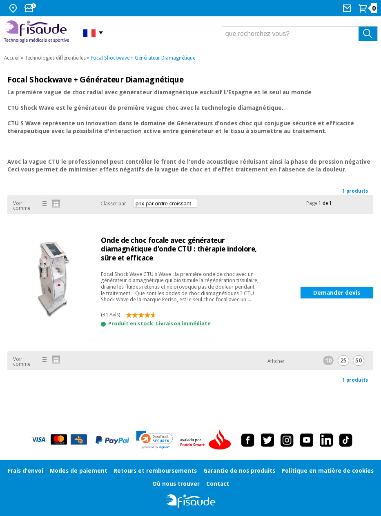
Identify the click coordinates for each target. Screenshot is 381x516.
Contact (217, 483)
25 (343, 360)
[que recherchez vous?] (300, 33)
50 (358, 360)
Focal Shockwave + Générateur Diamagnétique (143, 58)
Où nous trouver (176, 483)
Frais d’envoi (25, 470)
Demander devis (336, 292)
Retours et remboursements (155, 470)
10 (328, 360)
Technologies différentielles (55, 58)
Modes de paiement (78, 470)
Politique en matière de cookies (328, 470)
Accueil (12, 58)
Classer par (113, 204)
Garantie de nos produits (239, 470)
